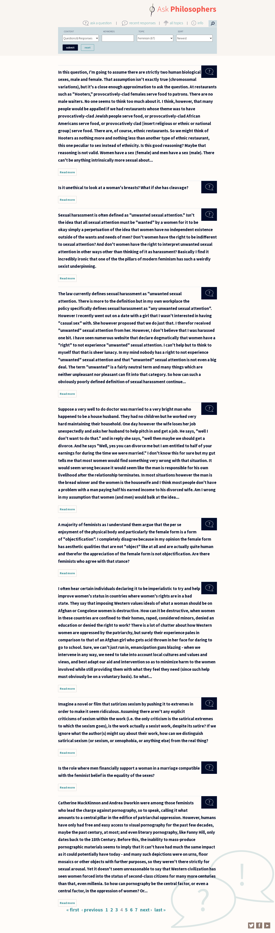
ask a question (101, 23)
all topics (176, 23)
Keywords (109, 31)
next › (146, 910)
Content (69, 31)
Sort (180, 31)
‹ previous (92, 910)
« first (72, 910)
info (200, 23)
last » (160, 910)
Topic (141, 31)
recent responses (142, 23)
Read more (68, 173)
